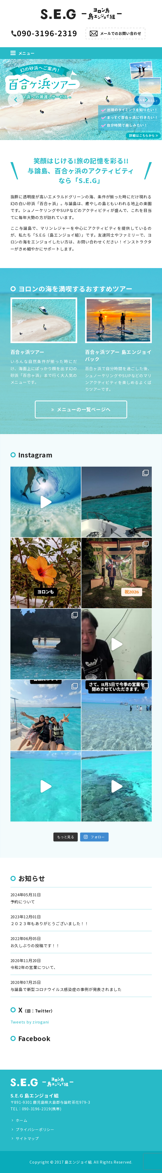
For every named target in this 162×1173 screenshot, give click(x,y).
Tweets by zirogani (29, 1022)
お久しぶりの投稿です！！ (35, 945)
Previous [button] (16, 100)
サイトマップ (27, 1138)
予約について (22, 901)
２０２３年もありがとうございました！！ (49, 923)
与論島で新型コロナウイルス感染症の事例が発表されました (66, 989)
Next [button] (146, 100)
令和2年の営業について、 (34, 967)
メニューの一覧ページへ (81, 409)
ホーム (21, 1120)
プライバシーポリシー (35, 1129)
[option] (81, 99)
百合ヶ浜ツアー (27, 351)
